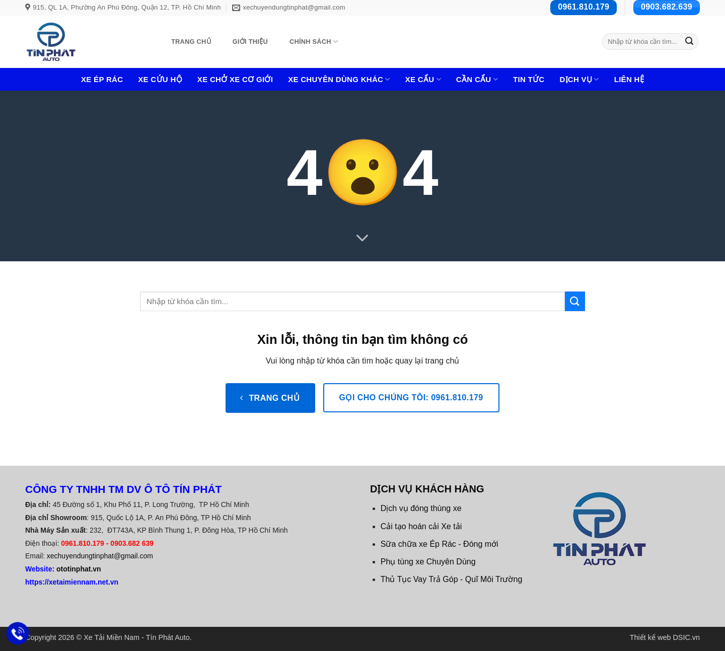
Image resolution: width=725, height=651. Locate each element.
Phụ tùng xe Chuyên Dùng (428, 561)
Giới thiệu (250, 41)
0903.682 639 (132, 543)
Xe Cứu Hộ (160, 79)
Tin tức (528, 79)
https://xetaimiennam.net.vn (71, 582)
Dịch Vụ (579, 79)
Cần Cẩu (477, 79)
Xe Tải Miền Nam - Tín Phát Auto (137, 637)
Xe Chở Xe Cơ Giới (235, 79)
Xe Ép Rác (102, 79)
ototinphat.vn (78, 569)
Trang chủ (191, 41)
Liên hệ (629, 79)
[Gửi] (689, 41)
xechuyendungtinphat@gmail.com (100, 556)
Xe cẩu (423, 79)
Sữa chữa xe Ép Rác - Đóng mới (439, 544)
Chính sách (313, 41)
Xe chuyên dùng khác (339, 79)
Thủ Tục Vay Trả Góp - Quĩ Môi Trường (451, 579)
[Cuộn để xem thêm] (362, 238)
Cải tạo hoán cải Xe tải (421, 526)
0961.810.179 (82, 543)
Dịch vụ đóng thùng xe (421, 508)
